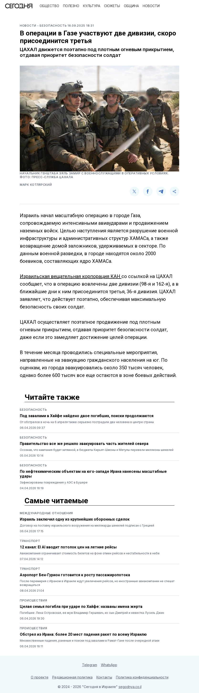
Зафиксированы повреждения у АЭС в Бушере (54, 482)
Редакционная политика (72, 677)
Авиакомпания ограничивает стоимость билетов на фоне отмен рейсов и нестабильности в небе (90, 553)
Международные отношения (46, 513)
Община (131, 6)
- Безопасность (52, 25)
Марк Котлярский (36, 184)
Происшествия (33, 600)
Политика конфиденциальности (142, 677)
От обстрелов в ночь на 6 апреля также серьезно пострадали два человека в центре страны (87, 422)
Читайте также (52, 397)
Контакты (104, 677)
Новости (151, 6)
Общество (49, 6)
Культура (91, 6)
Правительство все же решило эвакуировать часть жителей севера (84, 443)
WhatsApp (109, 665)
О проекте (39, 677)
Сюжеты (112, 6)
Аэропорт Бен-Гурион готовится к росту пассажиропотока (75, 575)
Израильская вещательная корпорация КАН (70, 276)
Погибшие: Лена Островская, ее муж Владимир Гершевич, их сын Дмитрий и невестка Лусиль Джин (92, 613)
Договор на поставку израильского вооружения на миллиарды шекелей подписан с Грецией (87, 525)
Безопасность (33, 409)
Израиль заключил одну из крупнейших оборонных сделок (75, 519)
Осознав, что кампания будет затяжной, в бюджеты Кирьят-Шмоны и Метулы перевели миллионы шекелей (96, 450)
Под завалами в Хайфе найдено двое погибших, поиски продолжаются (86, 416)
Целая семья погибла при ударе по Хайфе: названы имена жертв (81, 606)
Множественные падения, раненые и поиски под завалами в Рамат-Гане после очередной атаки (89, 640)
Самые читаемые (56, 500)
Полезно (71, 6)
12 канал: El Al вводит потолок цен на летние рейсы (68, 547)
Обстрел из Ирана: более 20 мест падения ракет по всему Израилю (83, 634)
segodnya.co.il (130, 687)
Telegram (89, 665)
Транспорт (30, 541)
